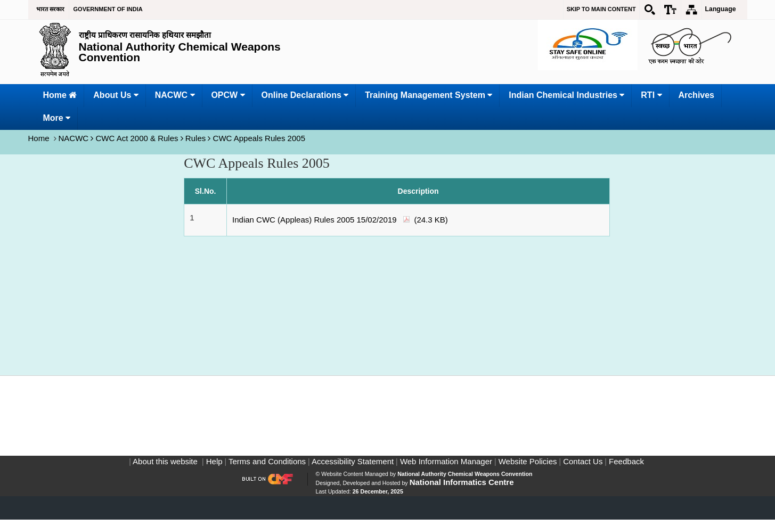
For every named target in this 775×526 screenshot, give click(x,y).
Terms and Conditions (266, 467)
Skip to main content (601, 9)
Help (213, 467)
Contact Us (581, 467)
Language (720, 9)
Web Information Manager (445, 467)
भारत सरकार (50, 9)
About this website (165, 467)
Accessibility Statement (352, 467)
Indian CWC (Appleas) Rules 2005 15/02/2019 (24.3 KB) (340, 219)
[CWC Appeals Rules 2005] (397, 207)
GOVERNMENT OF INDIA (108, 9)
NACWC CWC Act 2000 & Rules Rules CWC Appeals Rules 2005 (181, 138)
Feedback (625, 467)
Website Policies (526, 467)
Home (40, 138)
